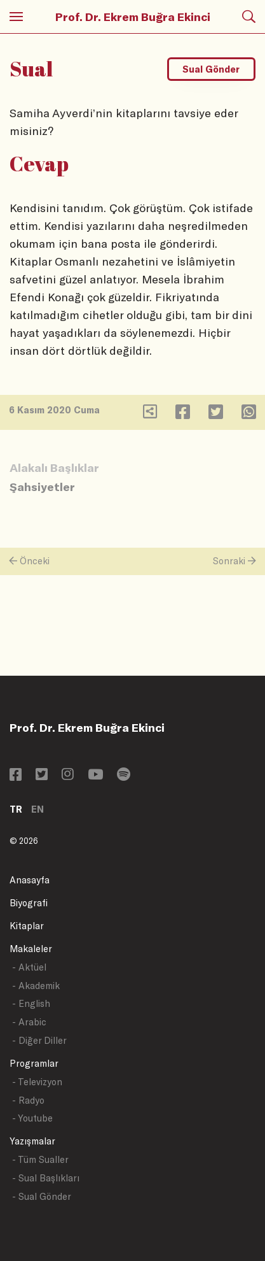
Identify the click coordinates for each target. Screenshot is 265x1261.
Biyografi (29, 902)
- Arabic (29, 1021)
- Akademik (36, 985)
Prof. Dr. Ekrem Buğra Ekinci (132, 17)
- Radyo (28, 1100)
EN (37, 809)
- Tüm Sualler (40, 1159)
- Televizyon (37, 1081)
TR (16, 809)
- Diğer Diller (39, 1040)
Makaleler (31, 948)
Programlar (34, 1063)
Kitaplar (27, 925)
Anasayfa (30, 879)
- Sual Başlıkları (45, 1177)
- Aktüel (29, 967)
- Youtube (32, 1118)
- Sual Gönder (41, 1196)
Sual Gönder (211, 69)
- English (31, 1003)
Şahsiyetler (42, 487)
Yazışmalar (32, 1141)
